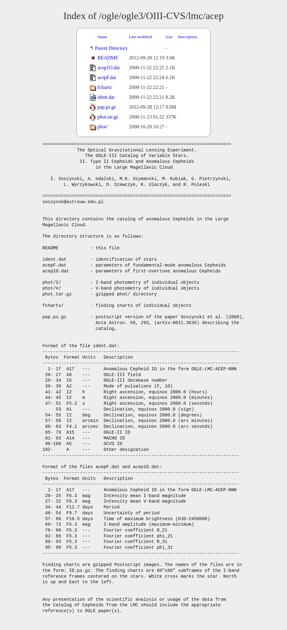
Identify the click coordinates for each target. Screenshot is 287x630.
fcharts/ (104, 87)
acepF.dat (106, 77)
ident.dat (106, 97)
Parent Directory (112, 48)
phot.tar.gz (107, 116)
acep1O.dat (108, 67)
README (107, 57)
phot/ (102, 126)
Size (169, 36)
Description (187, 36)
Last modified (140, 36)
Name (102, 36)
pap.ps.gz (106, 107)
